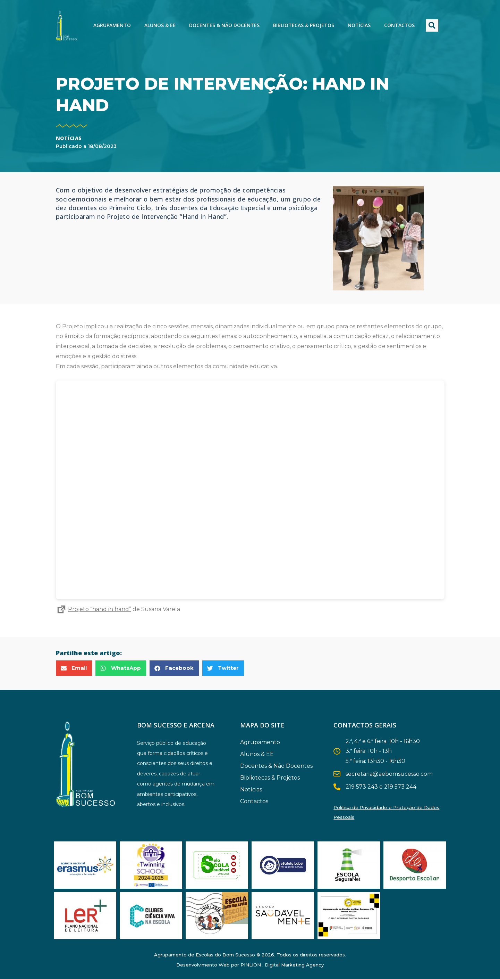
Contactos (399, 25)
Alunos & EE (160, 25)
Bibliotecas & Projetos (303, 25)
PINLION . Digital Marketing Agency (282, 965)
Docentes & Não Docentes (224, 25)
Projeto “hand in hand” (93, 609)
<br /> (250, 489)
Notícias (359, 25)
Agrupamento (112, 25)
